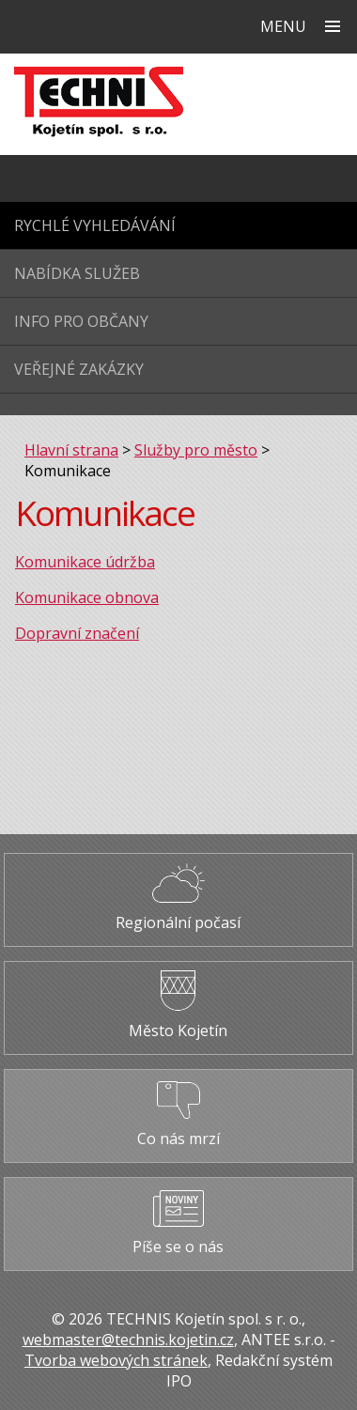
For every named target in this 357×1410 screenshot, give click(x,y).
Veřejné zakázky (79, 369)
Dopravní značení (77, 633)
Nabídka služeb (77, 273)
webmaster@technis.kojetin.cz (128, 1339)
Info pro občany (81, 321)
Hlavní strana (71, 450)
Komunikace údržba (85, 561)
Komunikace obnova (87, 597)
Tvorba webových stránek (116, 1360)
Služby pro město (195, 450)
